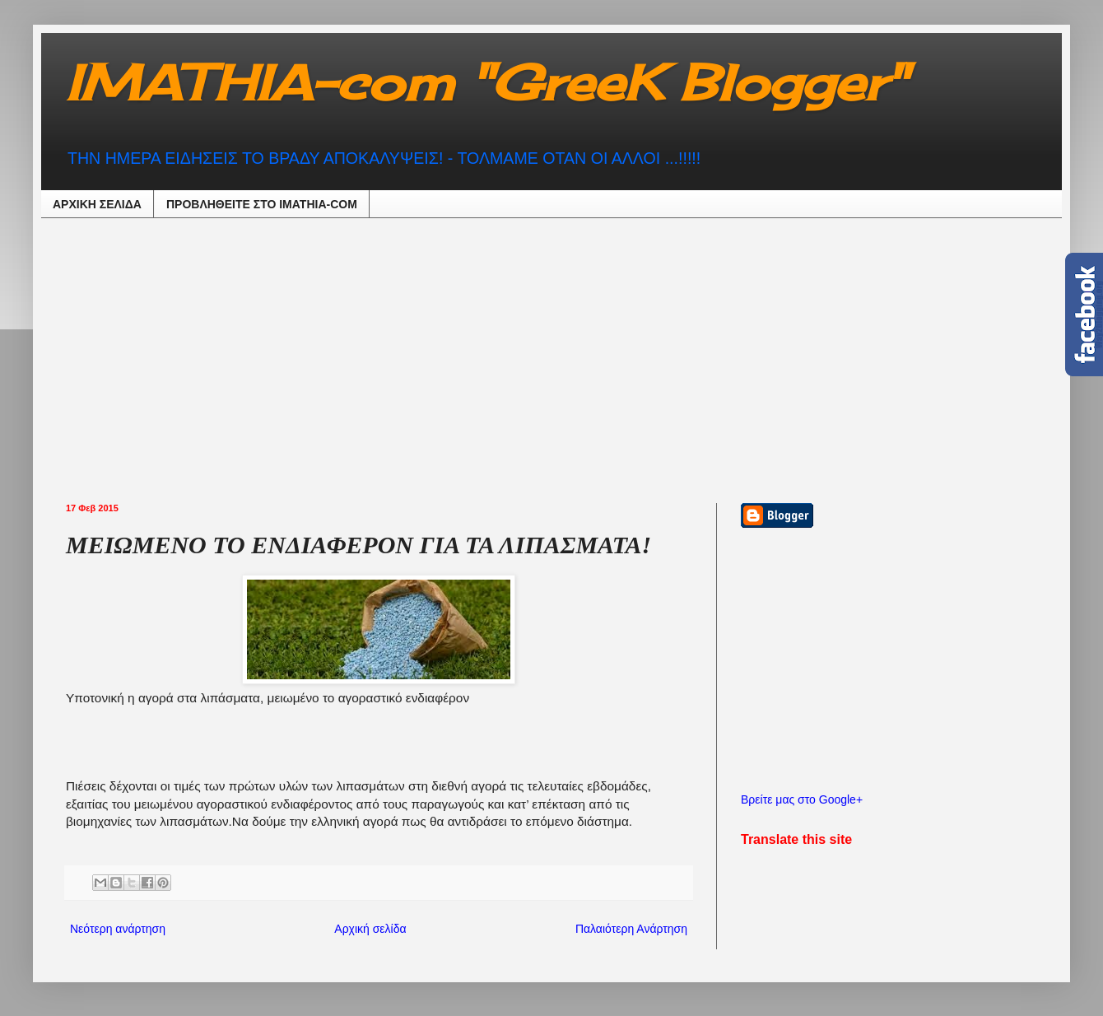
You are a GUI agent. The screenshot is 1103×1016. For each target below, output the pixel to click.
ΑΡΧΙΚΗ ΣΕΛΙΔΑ (97, 204)
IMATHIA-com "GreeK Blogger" (486, 82)
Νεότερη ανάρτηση (117, 928)
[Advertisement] (267, 358)
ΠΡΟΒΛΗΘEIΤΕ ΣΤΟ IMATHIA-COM (261, 204)
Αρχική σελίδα (370, 928)
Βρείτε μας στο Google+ (802, 799)
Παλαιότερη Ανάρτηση (631, 928)
